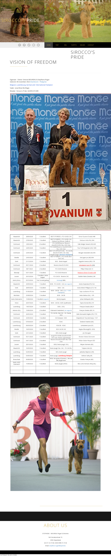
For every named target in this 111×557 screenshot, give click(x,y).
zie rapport (68, 284)
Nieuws (82, 45)
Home (49, 45)
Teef (57, 45)
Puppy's (74, 45)
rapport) (46, 299)
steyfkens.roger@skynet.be (57, 546)
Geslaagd (59, 280)
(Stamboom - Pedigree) (38, 82)
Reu (65, 45)
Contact (91, 45)
